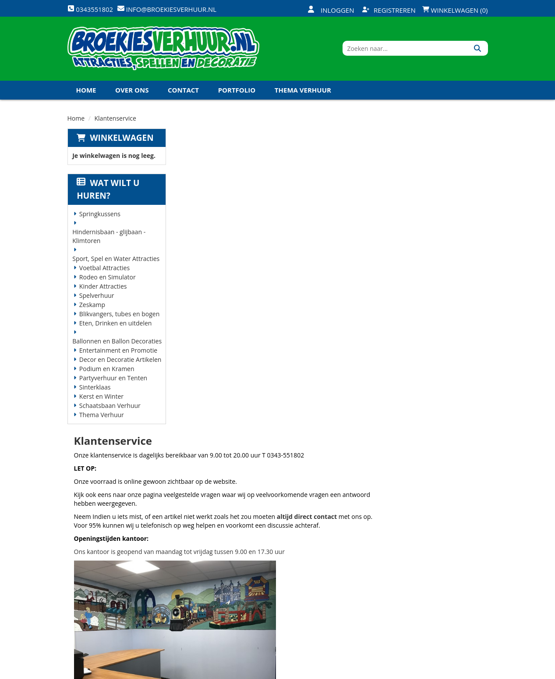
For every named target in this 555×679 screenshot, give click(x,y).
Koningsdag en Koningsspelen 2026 (273, 617)
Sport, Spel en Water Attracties (115, 260)
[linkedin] (464, 671)
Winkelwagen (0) (455, 10)
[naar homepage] (163, 49)
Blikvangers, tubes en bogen (119, 315)
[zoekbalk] (412, 49)
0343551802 (103, 581)
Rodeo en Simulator (107, 279)
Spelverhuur (96, 297)
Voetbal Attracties (104, 269)
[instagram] (480, 671)
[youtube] (448, 671)
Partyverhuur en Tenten (113, 379)
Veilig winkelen (273, 557)
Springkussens (99, 215)
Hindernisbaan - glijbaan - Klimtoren (108, 238)
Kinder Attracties (103, 288)
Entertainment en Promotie (118, 352)
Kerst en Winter (101, 398)
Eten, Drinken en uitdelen (115, 325)
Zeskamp (92, 306)
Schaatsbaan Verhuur (109, 407)
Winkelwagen (121, 139)
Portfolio (237, 91)
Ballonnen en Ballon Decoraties (117, 343)
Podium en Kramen (106, 370)
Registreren (389, 10)
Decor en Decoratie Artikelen (120, 361)
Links (187, 587)
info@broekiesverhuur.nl (112, 599)
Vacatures (195, 572)
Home (86, 91)
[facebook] (417, 671)
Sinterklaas (94, 389)
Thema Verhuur (303, 91)
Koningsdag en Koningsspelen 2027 (140, 110)
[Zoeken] (478, 49)
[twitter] (433, 671)
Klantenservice (343, 557)
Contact (183, 91)
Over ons (131, 91)
